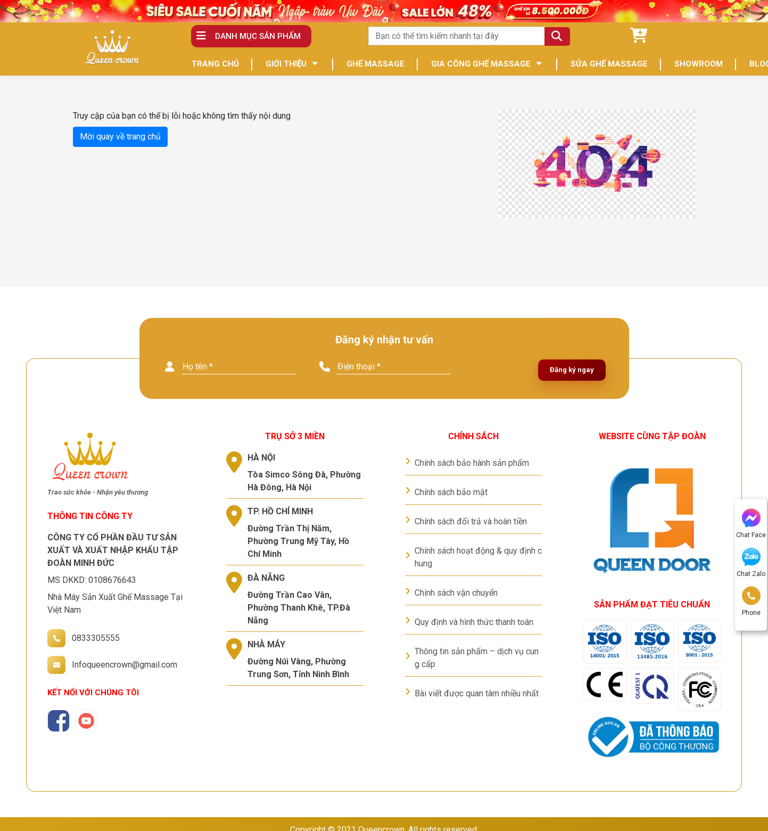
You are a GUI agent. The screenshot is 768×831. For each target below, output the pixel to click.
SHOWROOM (698, 64)
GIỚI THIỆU (286, 64)
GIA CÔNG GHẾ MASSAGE (481, 64)
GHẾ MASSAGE (375, 64)
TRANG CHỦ (215, 64)
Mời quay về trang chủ (120, 136)
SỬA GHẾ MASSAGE (609, 64)
